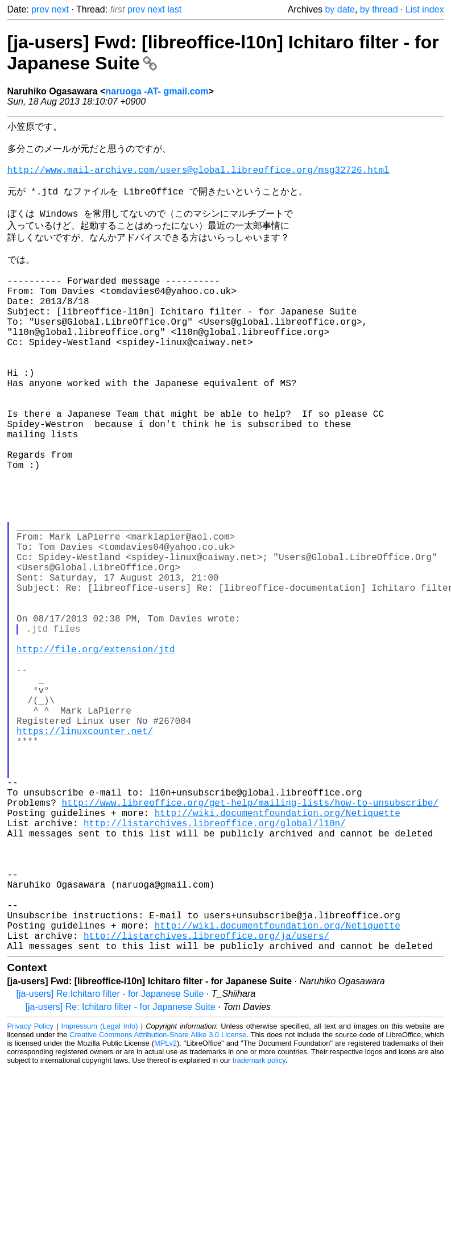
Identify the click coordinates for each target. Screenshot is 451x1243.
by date (339, 9)
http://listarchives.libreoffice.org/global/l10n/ (215, 969)
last (174, 9)
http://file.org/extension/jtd (95, 757)
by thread (379, 9)
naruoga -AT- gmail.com (156, 91)
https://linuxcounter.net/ (84, 857)
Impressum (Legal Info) (99, 1200)
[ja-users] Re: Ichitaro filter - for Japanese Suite (121, 1181)
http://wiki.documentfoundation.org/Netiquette (277, 957)
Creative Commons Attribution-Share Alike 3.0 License (157, 1208)
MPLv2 (165, 1217)
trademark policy (259, 1234)
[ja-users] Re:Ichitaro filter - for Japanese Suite (110, 1167)
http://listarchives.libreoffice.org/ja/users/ (206, 1107)
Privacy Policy (30, 1200)
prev (40, 9)
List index (425, 9)
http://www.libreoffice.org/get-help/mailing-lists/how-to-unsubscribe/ (250, 944)
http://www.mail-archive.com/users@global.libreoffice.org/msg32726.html (198, 178)
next (60, 9)
